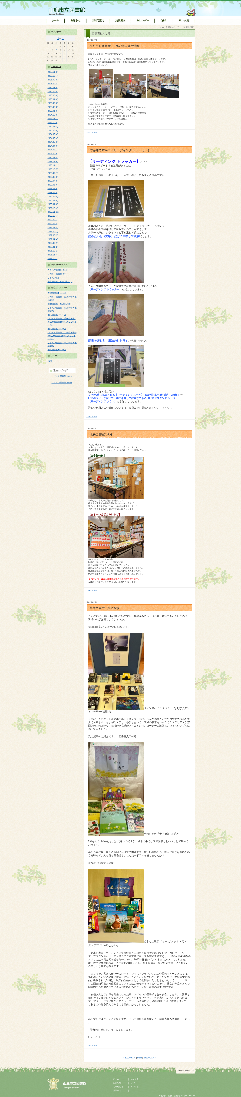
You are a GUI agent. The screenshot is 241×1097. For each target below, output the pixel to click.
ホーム (161, 27)
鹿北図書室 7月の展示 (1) (60, 281)
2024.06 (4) (53, 138)
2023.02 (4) (53, 200)
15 (60, 53)
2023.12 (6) (53, 161)
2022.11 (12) (53, 212)
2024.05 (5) (53, 142)
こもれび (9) (53, 278)
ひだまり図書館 (91, 132)
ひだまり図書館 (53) (57, 274)
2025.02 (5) (53, 107)
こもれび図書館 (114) (57, 270)
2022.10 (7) (53, 216)
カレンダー (135, 1079)
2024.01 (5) (53, 157)
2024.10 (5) (53, 122)
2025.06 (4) (53, 91)
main (139, 1058)
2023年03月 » (149, 1058)
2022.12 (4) (53, 208)
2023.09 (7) (53, 173)
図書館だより (170, 27)
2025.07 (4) (53, 87)
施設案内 (117, 1090)
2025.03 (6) (53, 103)
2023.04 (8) (53, 192)
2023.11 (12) (53, 165)
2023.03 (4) (53, 196)
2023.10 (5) (53, 169)
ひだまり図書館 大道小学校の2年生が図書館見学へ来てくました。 (62, 335)
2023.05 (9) (53, 188)
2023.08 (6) (53, 177)
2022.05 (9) (53, 235)
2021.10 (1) (53, 258)
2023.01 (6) (53, 204)
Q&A (133, 1083)
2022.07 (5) (53, 227)
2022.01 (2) (53, 247)
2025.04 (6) (53, 99)
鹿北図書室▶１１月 (57, 293)
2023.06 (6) (53, 185)
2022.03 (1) (53, 243)
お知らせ (117, 1083)
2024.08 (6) (53, 130)
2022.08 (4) (53, 223)
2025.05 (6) (53, 95)
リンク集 (135, 1087)
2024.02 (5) (53, 153)
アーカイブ (56, 66)
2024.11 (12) (53, 118)
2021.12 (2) (53, 251)
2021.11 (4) (53, 255)
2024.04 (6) (53, 146)
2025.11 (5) (53, 72)
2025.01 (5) (53, 111)
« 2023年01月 (129, 1058)
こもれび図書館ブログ (62, 382)
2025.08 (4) (53, 84)
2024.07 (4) (53, 134)
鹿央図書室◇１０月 (57, 328)
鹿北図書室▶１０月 (57, 349)
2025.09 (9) (53, 80)
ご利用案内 (118, 1087)
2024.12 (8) (53, 115)
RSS (50, 361)
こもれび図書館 (91, 416)
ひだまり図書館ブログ (62, 376)
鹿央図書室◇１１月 (57, 315)
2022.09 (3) (53, 219)
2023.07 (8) (53, 181)
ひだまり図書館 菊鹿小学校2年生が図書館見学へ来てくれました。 (62, 321)
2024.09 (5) (53, 126)
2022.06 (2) (53, 231)
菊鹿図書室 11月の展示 (59, 304)
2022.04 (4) (53, 239)
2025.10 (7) (53, 76)
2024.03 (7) (53, 150)
